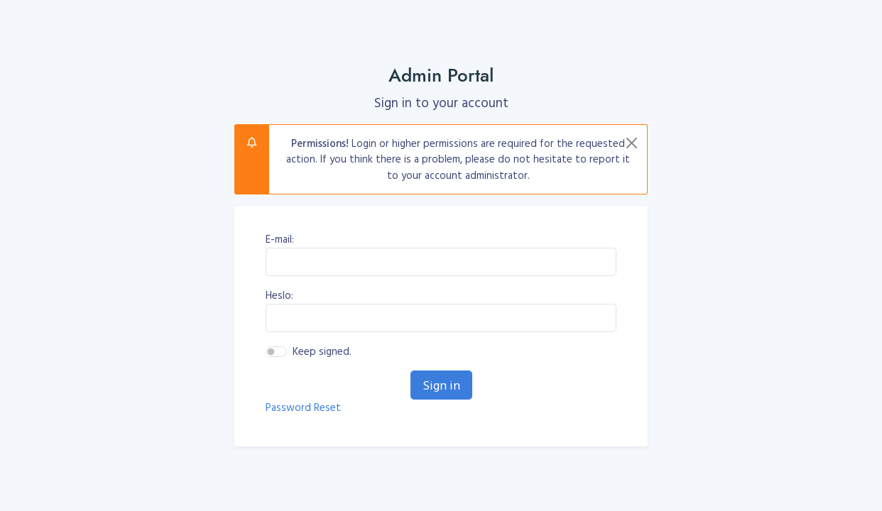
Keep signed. (322, 351)
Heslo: (279, 295)
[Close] (632, 143)
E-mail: (280, 239)
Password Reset (303, 407)
